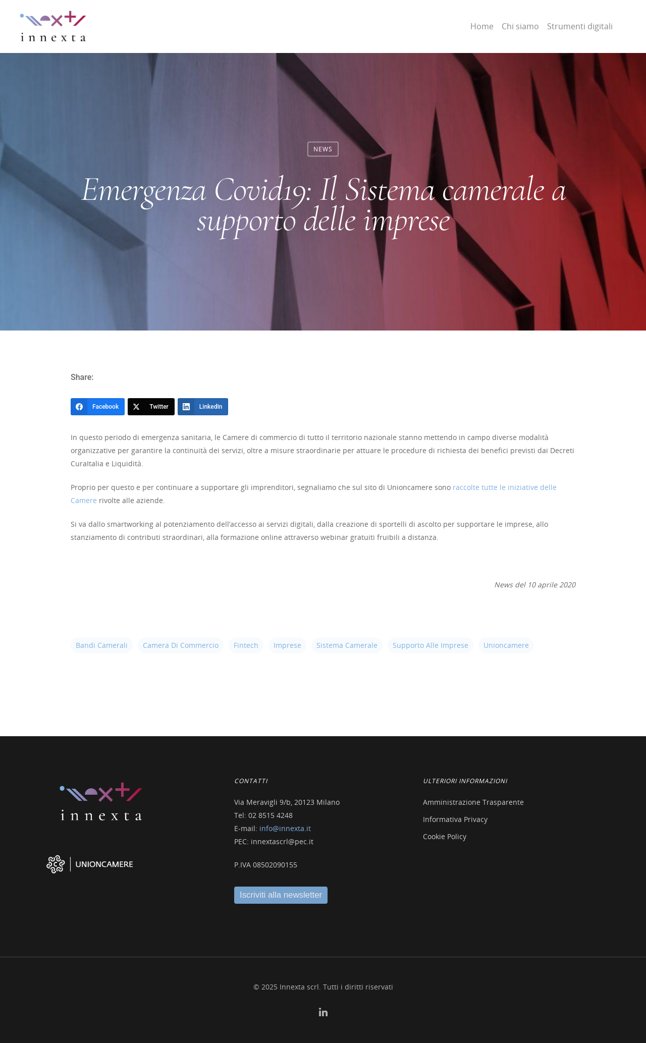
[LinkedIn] (203, 406)
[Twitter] (151, 406)
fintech (246, 645)
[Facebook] (98, 406)
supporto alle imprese (430, 645)
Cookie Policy (444, 836)
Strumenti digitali (580, 26)
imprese (287, 645)
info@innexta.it (285, 828)
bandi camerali (102, 645)
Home (482, 26)
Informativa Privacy (455, 819)
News (323, 149)
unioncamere (506, 645)
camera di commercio (181, 645)
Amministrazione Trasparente (473, 802)
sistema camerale (347, 645)
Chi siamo (520, 26)
